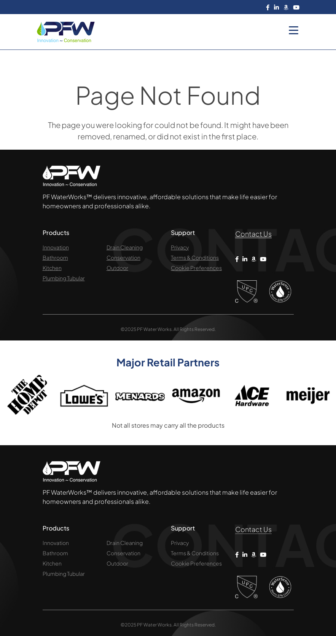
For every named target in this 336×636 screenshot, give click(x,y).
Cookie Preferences (196, 267)
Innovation (56, 247)
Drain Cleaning (125, 247)
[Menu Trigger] (293, 29)
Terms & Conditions (195, 257)
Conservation (123, 257)
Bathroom (55, 257)
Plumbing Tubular (64, 278)
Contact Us (253, 233)
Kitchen (52, 267)
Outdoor (117, 267)
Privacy (180, 247)
